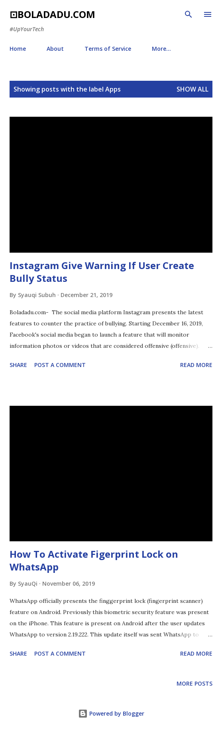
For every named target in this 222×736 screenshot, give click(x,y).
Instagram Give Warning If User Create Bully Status (102, 272)
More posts (194, 683)
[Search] (188, 14)
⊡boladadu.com (52, 14)
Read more (196, 365)
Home (18, 48)
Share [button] (18, 365)
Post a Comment (60, 365)
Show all (192, 89)
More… (161, 48)
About (55, 48)
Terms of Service (107, 48)
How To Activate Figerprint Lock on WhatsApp (94, 560)
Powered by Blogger (111, 713)
